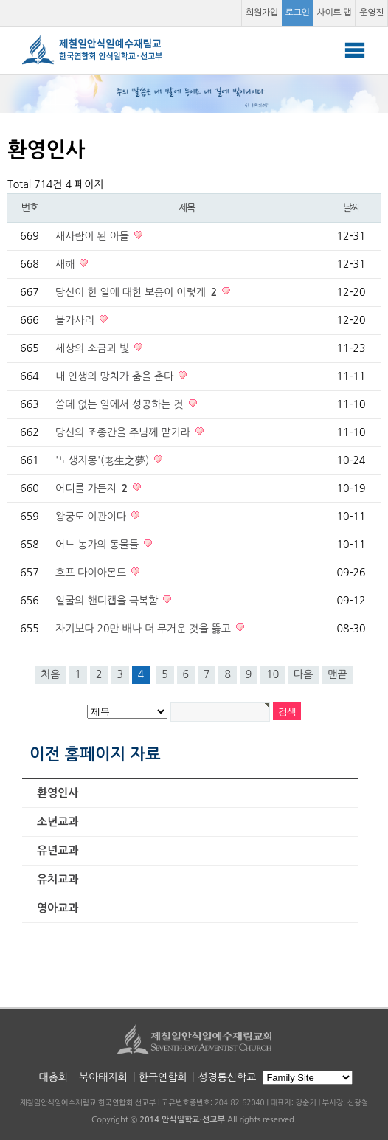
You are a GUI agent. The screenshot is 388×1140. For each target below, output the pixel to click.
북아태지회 (103, 1077)
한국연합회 (163, 1077)
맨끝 (337, 674)
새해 (66, 264)
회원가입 (262, 12)
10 (272, 674)
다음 (303, 674)
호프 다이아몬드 (92, 572)
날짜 (351, 208)
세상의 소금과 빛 (93, 348)
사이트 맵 (334, 12)
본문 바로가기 (0, 0)
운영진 (371, 12)
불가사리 (76, 320)
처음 (50, 674)
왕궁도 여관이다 (92, 516)
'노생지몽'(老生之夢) (103, 460)
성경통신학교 (227, 1077)
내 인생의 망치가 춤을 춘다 (115, 376)
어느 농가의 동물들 (98, 544)
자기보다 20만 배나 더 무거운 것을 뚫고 (144, 628)
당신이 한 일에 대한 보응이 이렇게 (137, 292)
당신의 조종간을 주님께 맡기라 (124, 432)
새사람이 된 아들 (93, 236)
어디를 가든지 (93, 488)
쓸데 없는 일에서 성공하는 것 (121, 404)
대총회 (53, 1077)
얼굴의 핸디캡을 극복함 (108, 600)
